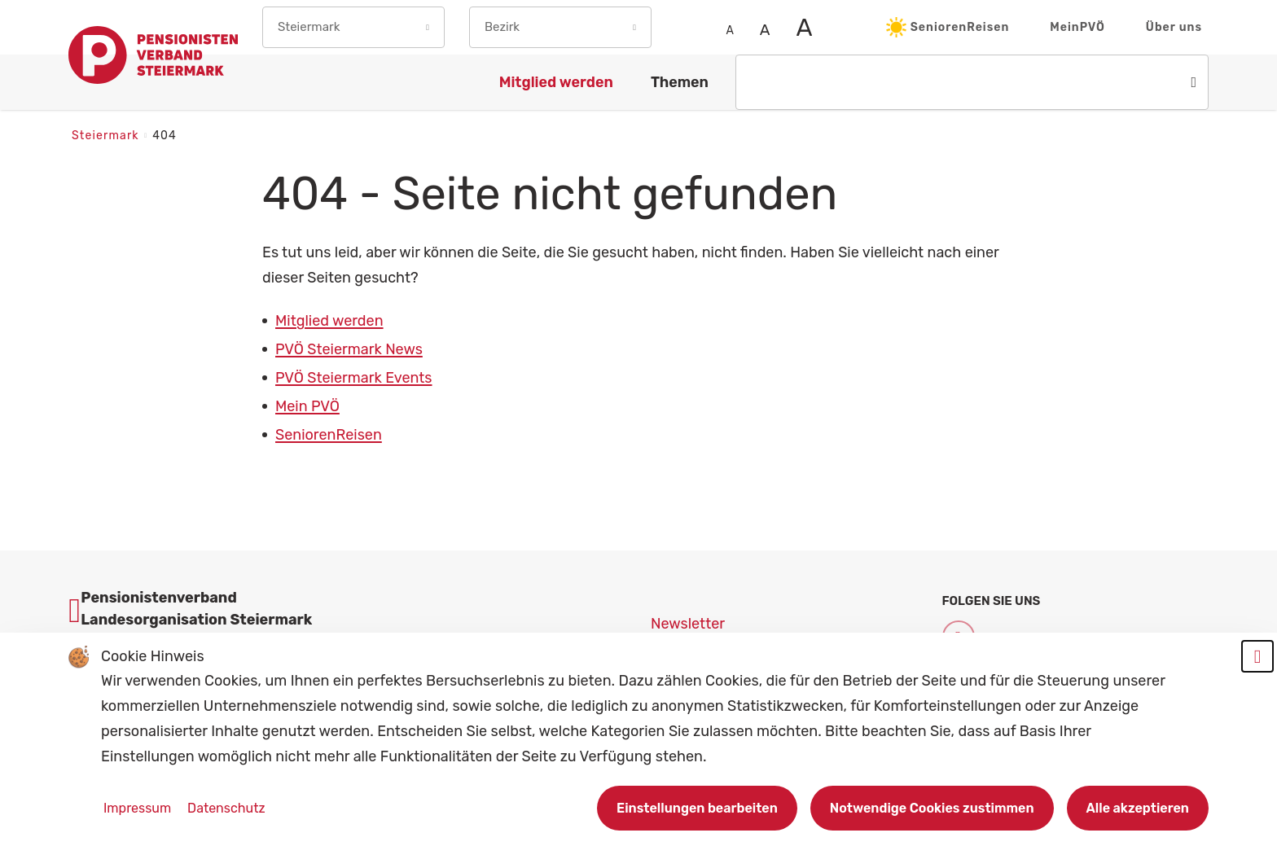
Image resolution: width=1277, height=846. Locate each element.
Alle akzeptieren (1137, 808)
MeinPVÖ (1077, 27)
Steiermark (107, 135)
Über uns (1174, 27)
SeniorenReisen (948, 27)
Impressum (138, 808)
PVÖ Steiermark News (349, 349)
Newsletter (688, 624)
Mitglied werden (329, 321)
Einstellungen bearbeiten (697, 808)
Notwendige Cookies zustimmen (932, 808)
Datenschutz (226, 808)
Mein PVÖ (307, 406)
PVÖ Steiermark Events (353, 378)
